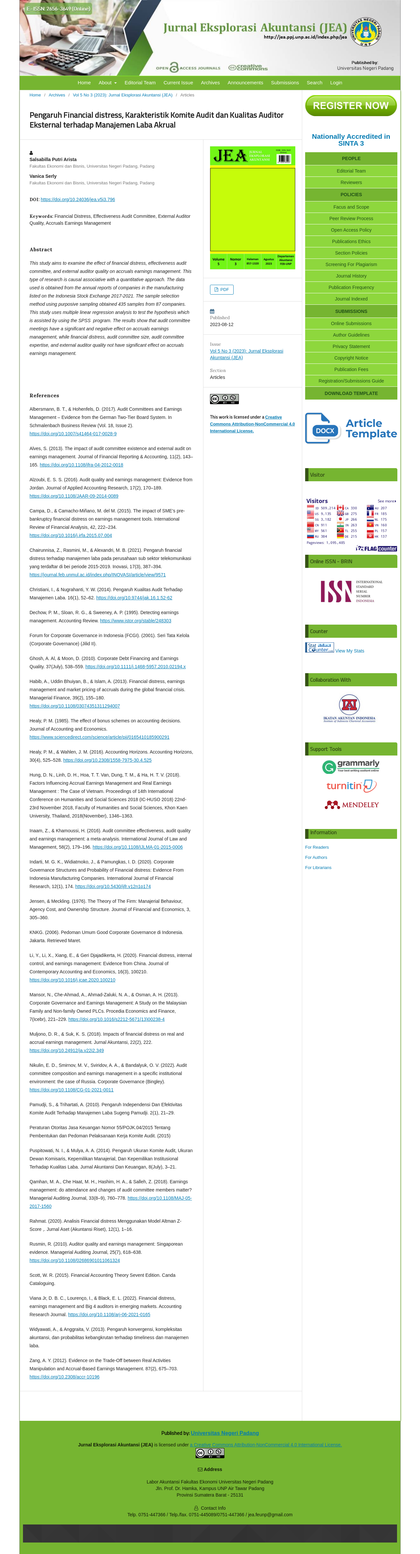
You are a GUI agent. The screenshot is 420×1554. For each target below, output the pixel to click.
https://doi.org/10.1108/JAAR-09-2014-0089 (74, 496)
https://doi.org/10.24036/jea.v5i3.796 (78, 199)
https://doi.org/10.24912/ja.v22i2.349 (67, 1050)
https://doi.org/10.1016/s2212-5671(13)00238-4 (116, 1019)
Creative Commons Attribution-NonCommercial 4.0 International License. (252, 424)
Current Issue (178, 82)
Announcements (245, 82)
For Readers (317, 847)
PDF (224, 289)
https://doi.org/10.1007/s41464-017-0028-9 (73, 433)
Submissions (285, 82)
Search (315, 82)
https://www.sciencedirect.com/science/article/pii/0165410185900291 (99, 737)
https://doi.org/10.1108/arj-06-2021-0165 (109, 1314)
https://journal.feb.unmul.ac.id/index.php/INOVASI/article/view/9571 (98, 574)
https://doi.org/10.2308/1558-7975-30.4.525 (107, 760)
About (106, 82)
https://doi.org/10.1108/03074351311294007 (75, 706)
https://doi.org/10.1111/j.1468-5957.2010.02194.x (135, 666)
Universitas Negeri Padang (225, 1433)
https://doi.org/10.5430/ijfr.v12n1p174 (113, 886)
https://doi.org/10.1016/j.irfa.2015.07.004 (71, 535)
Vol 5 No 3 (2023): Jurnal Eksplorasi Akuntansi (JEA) (122, 95)
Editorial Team (140, 82)
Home (84, 82)
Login (336, 82)
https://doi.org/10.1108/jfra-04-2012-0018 (81, 464)
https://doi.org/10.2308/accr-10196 (64, 1376)
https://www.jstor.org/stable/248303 (135, 620)
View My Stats (349, 650)
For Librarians (318, 867)
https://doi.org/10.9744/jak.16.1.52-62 (134, 597)
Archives (210, 82)
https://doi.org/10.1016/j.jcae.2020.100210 (73, 980)
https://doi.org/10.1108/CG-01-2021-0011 (72, 1089)
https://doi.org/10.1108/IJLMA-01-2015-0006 (138, 847)
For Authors (316, 857)
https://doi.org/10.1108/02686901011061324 (75, 1260)
